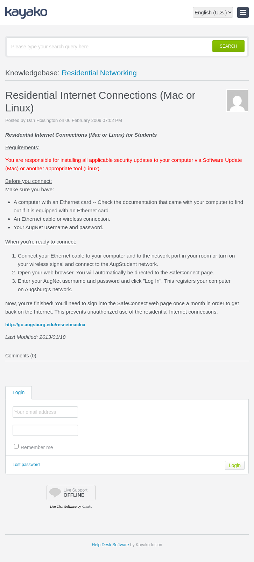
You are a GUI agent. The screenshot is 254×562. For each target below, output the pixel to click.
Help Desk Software (110, 544)
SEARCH (228, 46)
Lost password (26, 464)
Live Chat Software (63, 506)
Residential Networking (99, 73)
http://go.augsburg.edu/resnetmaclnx (45, 324)
